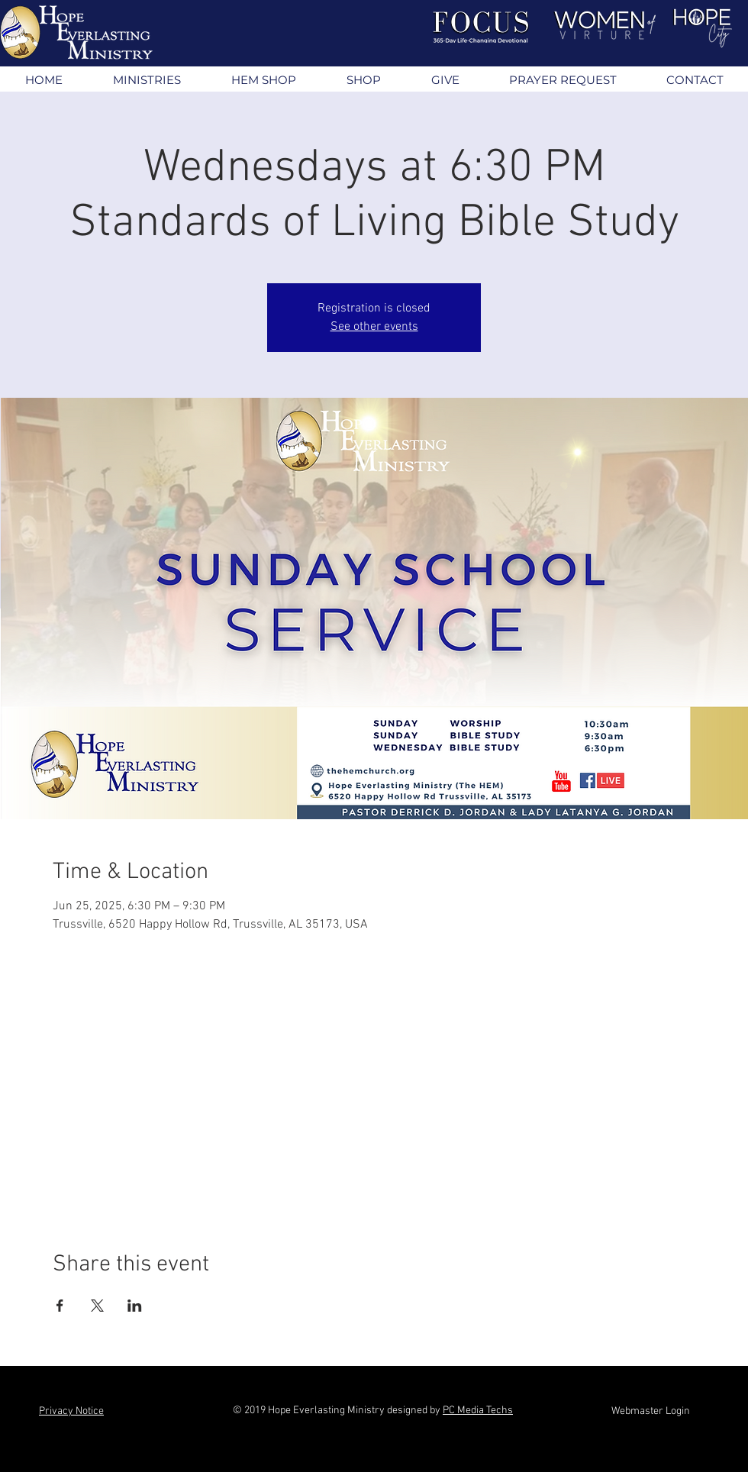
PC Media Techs (478, 1410)
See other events (374, 326)
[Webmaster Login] (650, 1411)
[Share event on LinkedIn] (134, 1305)
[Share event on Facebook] (60, 1305)
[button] (146, 80)
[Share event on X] (97, 1305)
